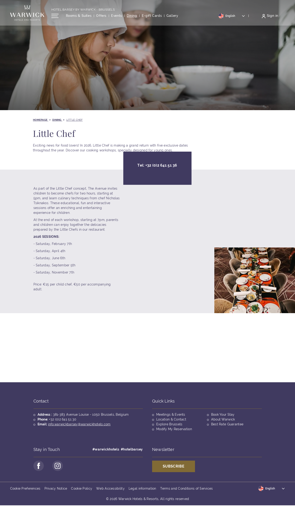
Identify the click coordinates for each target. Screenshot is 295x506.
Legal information (142, 489)
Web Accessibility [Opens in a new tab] (110, 489)
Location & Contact (171, 419)
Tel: (157, 167)
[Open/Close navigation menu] (55, 17)
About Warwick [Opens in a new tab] (223, 419)
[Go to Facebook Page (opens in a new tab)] (38, 466)
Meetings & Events (170, 414)
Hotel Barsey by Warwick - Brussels (83, 10)
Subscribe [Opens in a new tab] (173, 466)
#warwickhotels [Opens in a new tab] (105, 449)
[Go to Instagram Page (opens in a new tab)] (58, 466)
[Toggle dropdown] (231, 16)
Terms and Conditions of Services (186, 489)
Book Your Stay (223, 414)
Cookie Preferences (25, 489)
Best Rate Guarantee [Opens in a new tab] (227, 424)
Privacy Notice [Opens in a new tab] (55, 489)
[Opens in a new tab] (152, 17)
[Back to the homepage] (27, 13)
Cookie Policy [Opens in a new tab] (81, 489)
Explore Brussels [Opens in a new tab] (169, 424)
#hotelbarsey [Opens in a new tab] (132, 449)
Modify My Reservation (174, 429)
